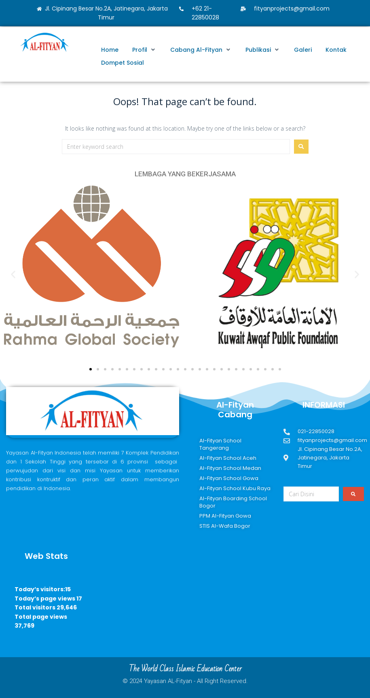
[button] (144, 49)
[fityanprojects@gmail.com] (243, 8)
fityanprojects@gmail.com (292, 8)
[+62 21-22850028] (181, 8)
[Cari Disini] (311, 493)
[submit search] (353, 494)
